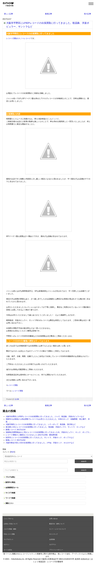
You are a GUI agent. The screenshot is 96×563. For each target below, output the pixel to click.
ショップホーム (8, 518)
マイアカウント (8, 539)
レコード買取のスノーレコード (18, 38)
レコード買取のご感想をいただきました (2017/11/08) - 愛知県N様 (31, 435)
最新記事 (48, 14)
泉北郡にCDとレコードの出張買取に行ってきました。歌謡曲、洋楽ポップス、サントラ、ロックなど (45, 427)
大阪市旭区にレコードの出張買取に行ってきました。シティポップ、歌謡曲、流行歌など (41, 424)
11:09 (17, 399)
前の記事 (87, 14)
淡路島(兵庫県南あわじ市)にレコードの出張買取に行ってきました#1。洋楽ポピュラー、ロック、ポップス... (48, 432)
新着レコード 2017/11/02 (15, 440)
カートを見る (8, 549)
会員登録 (52, 539)
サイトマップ (53, 534)
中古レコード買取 (9, 534)
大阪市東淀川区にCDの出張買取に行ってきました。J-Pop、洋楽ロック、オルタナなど (40, 443)
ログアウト (52, 544)
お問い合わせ (53, 518)
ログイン (6, 544)
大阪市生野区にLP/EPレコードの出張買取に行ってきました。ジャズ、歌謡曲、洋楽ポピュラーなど (45, 416)
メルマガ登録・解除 (10, 529)
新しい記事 (8, 14)
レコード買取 (12, 385)
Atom (13, 452)
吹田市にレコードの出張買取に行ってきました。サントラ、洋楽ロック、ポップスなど (40, 437)
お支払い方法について (11, 523)
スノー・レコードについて (57, 529)
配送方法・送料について (56, 523)
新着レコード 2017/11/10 (15, 430)
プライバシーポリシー (56, 549)
